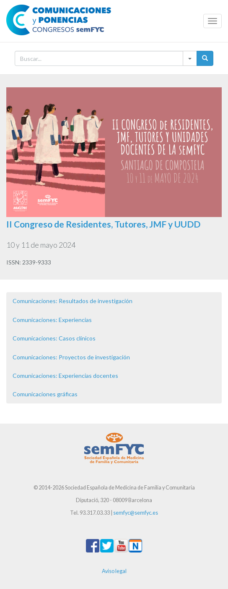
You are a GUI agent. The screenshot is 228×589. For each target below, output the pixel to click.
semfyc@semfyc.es (135, 513)
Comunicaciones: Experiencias (52, 319)
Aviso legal (114, 571)
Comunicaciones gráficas (45, 394)
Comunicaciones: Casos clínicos (54, 338)
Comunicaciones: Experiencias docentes (65, 375)
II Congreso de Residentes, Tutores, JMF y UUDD (103, 224)
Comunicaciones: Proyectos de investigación (71, 357)
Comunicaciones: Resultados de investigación (72, 300)
